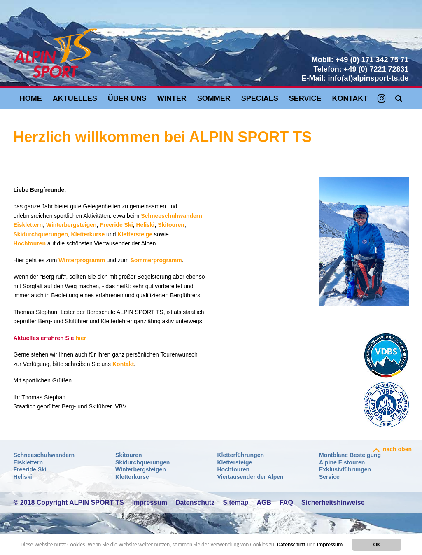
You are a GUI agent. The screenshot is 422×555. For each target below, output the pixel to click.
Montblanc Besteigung (350, 455)
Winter (172, 98)
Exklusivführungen (345, 469)
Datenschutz (291, 544)
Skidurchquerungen (41, 234)
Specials (259, 98)
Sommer (214, 98)
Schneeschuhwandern (171, 215)
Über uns (127, 98)
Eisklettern (28, 225)
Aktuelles (75, 98)
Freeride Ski (116, 225)
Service (305, 98)
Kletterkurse (88, 234)
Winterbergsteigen (71, 225)
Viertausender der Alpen (250, 476)
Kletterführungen (240, 455)
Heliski (145, 225)
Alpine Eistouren (342, 462)
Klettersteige (134, 234)
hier (80, 338)
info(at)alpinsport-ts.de (368, 78)
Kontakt (350, 98)
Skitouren (171, 225)
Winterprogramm (81, 260)
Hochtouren (30, 243)
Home (31, 98)
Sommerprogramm (156, 260)
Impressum (330, 544)
